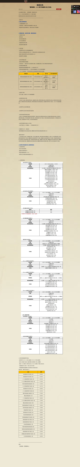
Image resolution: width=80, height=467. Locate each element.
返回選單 (58, 9)
